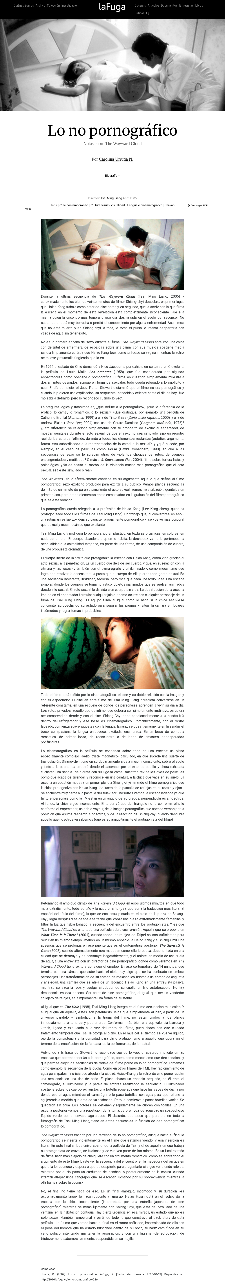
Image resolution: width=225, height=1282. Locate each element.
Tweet (27, 208)
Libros (199, 5)
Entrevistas (186, 5)
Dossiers (140, 5)
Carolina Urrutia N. (116, 159)
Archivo (40, 5)
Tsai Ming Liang (111, 198)
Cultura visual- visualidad (108, 205)
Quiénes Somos (24, 5)
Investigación (70, 5)
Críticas (139, 13)
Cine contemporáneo (74, 205)
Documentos (169, 5)
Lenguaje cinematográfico (144, 205)
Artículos (153, 5)
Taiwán (170, 205)
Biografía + (112, 175)
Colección (53, 5)
